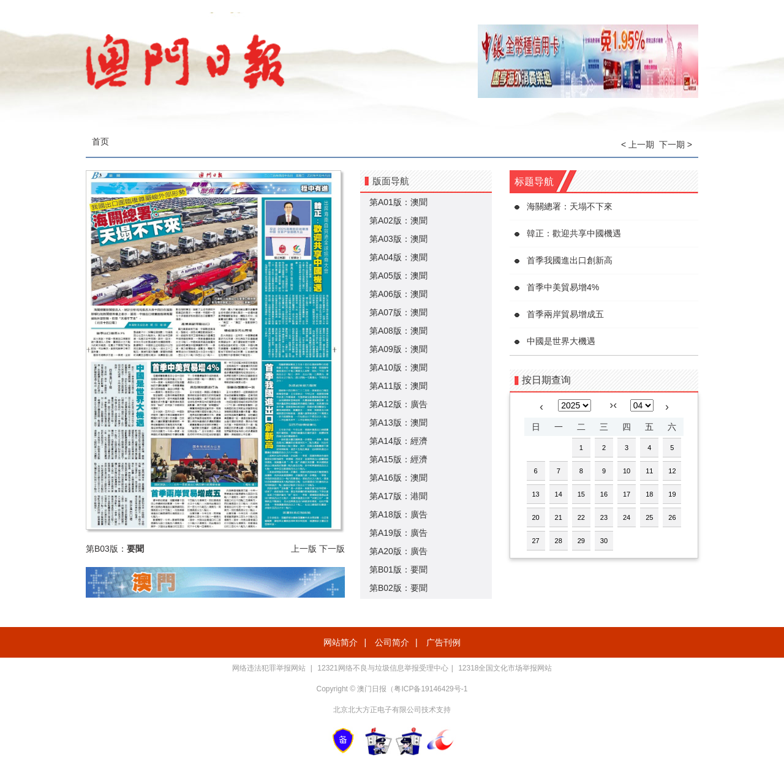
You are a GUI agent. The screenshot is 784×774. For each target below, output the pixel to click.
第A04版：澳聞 (398, 257)
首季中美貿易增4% (563, 287)
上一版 (304, 549)
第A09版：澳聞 (398, 349)
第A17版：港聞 (398, 496)
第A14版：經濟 (398, 441)
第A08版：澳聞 (398, 331)
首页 (100, 141)
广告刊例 (443, 642)
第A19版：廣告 (398, 533)
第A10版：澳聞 (398, 367)
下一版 (332, 549)
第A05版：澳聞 (398, 275)
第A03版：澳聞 (398, 239)
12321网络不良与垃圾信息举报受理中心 (382, 668)
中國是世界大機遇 (561, 341)
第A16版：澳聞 (398, 478)
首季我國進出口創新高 (569, 260)
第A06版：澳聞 (398, 294)
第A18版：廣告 (398, 514)
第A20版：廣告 (398, 551)
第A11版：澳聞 (398, 386)
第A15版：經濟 (398, 459)
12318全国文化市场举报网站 (505, 668)
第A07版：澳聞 (398, 312)
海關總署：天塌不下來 (569, 206)
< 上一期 (637, 144)
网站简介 (340, 642)
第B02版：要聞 (398, 588)
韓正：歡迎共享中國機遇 (574, 233)
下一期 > (675, 144)
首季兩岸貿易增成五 (565, 314)
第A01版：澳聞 (398, 202)
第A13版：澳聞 (398, 422)
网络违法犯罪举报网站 (269, 668)
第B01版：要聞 (398, 569)
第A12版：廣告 (398, 404)
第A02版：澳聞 (398, 220)
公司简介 (392, 642)
